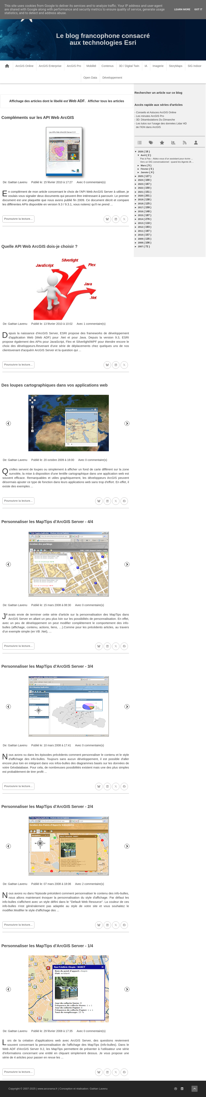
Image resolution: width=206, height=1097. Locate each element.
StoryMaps (175, 66)
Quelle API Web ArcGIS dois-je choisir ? (39, 333)
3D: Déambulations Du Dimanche (155, 119)
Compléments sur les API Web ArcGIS (37, 117)
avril (143, 155)
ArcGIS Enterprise (50, 66)
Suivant (127, 509)
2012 (141, 227)
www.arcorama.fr (47, 1088)
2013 (141, 223)
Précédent (8, 509)
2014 (141, 219)
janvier (145, 172)
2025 (141, 176)
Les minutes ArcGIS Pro (150, 115)
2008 (141, 242)
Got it (198, 9)
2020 (141, 195)
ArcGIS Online (24, 66)
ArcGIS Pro (74, 66)
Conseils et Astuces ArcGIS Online (156, 112)
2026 (141, 151)
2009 (141, 239)
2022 (141, 188)
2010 (141, 235)
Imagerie (158, 66)
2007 (141, 246)
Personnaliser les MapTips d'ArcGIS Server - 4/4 (47, 613)
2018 (141, 203)
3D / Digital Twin (129, 66)
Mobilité (91, 66)
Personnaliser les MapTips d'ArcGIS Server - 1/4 (47, 1038)
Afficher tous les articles (106, 101)
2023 (141, 184)
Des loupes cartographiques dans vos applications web (54, 470)
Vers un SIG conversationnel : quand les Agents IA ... (167, 162)
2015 (141, 215)
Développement (112, 77)
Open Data (90, 77)
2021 (141, 192)
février (145, 169)
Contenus (108, 66)
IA (146, 66)
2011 (141, 231)
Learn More (182, 9)
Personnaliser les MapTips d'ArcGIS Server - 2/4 (47, 894)
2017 (141, 207)
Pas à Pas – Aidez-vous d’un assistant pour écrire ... (166, 158)
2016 (141, 211)
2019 (141, 199)
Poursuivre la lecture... (18, 218)
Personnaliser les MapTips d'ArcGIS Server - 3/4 (47, 754)
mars (144, 165)
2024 (141, 180)
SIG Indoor (194, 66)
